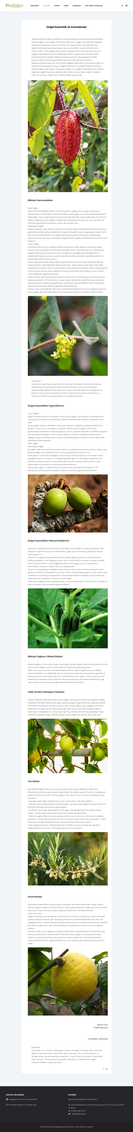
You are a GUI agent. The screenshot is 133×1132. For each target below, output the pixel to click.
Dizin (66, 5)
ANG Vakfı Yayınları (94, 5)
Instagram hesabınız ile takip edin (22, 1099)
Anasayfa (34, 5)
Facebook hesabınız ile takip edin (21, 1105)
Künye (57, 5)
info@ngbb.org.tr (79, 1114)
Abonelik (77, 5)
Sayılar (46, 5)
